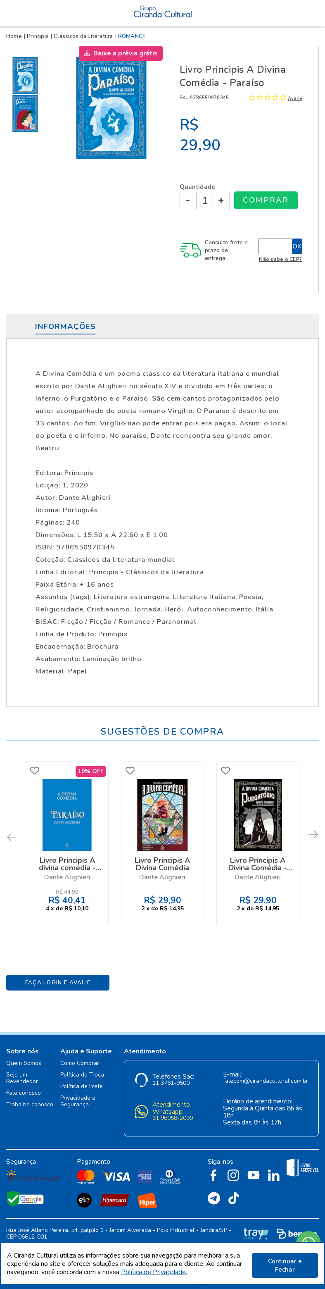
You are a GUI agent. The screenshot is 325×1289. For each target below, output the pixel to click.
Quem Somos (23, 1057)
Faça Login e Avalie (58, 976)
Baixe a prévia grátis (125, 53)
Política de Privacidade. (154, 1273)
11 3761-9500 (171, 1077)
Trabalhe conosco (29, 1098)
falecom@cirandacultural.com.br (265, 1075)
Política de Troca (82, 1068)
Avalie (295, 98)
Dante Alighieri (67, 876)
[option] (26, 76)
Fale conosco (23, 1087)
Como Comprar (79, 1057)
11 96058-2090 (172, 1112)
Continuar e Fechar (285, 1265)
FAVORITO (35, 770)
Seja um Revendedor (22, 1072)
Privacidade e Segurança (77, 1095)
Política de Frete (81, 1080)
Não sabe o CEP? (280, 259)
